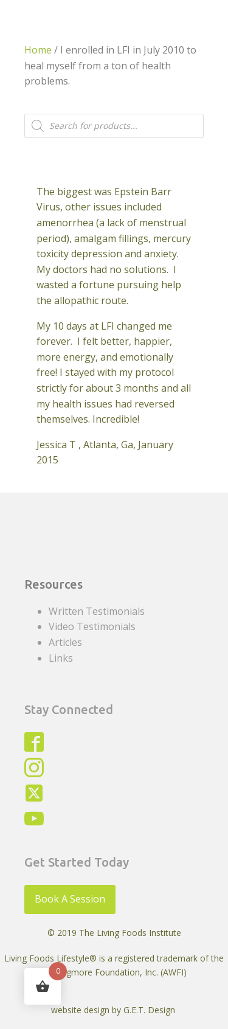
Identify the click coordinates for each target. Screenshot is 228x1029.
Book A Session (70, 899)
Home (38, 50)
